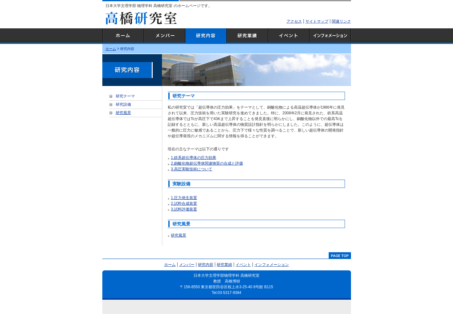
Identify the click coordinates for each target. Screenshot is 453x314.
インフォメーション (330, 36)
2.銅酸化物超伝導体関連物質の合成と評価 (207, 163)
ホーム (123, 36)
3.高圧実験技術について (191, 169)
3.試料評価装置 (184, 209)
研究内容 (206, 36)
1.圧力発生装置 (184, 198)
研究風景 (178, 235)
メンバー (164, 36)
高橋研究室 (141, 18)
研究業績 (247, 36)
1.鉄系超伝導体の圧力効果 (193, 157)
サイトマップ (316, 21)
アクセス (294, 21)
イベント (289, 36)
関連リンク (341, 21)
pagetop (340, 255)
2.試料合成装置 (184, 203)
